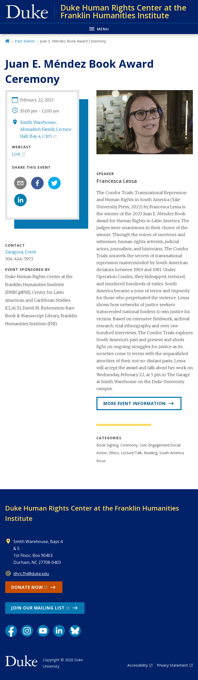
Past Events (25, 41)
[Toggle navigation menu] (99, 28)
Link (16, 154)
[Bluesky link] (75, 631)
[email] (20, 183)
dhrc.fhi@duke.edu (31, 573)
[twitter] (54, 183)
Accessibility (137, 665)
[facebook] (37, 183)
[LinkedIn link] (59, 631)
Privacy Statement (172, 665)
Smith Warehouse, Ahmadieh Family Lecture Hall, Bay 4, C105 (45, 129)
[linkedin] (20, 200)
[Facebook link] (11, 631)
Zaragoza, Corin (20, 251)
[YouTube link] (43, 631)
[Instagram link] (27, 631)
